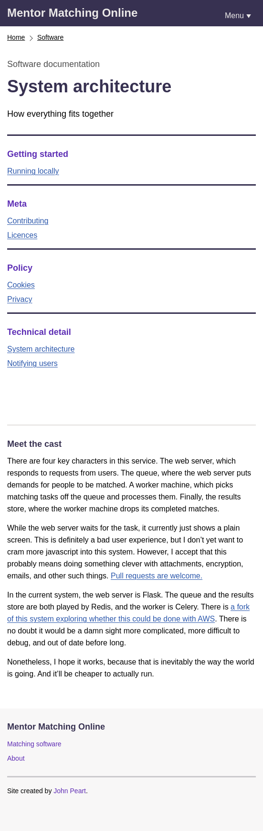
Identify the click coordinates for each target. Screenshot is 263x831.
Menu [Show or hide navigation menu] (234, 15)
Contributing (27, 221)
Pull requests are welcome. (156, 576)
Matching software (34, 744)
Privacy (19, 299)
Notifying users (32, 363)
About (16, 758)
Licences (22, 235)
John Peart (69, 791)
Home (16, 37)
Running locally (33, 171)
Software (50, 37)
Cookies (21, 285)
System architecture (40, 349)
